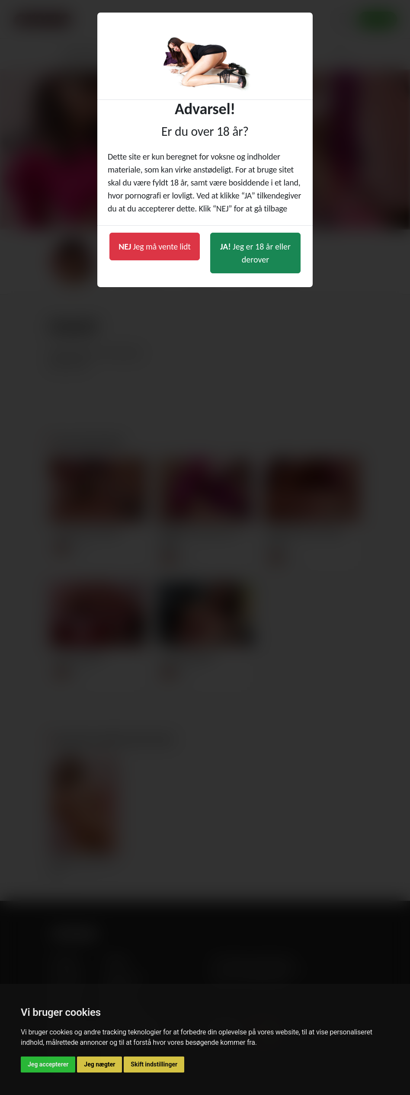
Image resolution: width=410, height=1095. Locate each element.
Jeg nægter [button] (99, 1064)
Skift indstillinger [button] (154, 1064)
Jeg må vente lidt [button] (155, 246)
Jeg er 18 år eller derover (255, 253)
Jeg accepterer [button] (48, 1064)
